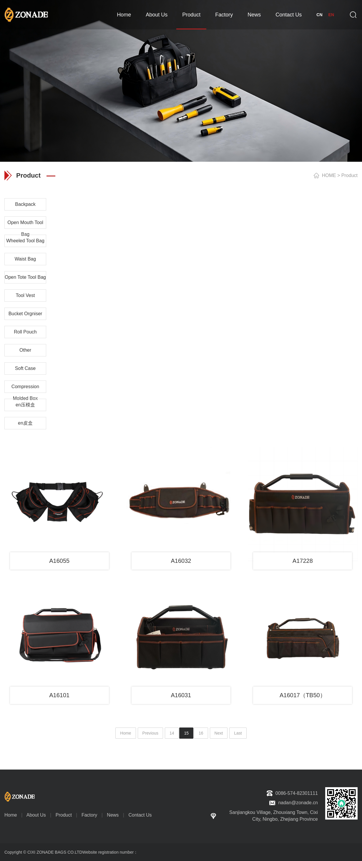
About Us (156, 15)
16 (201, 733)
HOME (329, 175)
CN (319, 14)
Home (124, 15)
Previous (150, 733)
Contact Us (288, 15)
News (254, 15)
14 (172, 733)
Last (238, 733)
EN (331, 14)
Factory (224, 15)
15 (186, 733)
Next (219, 733)
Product (191, 15)
